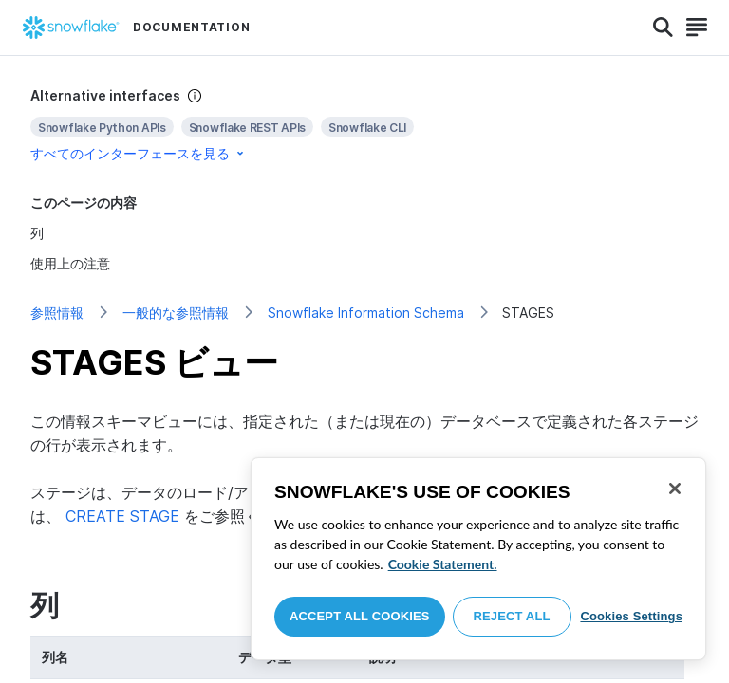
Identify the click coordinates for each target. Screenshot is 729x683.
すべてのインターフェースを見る (138, 153)
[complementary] (364, 124)
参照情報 (57, 313)
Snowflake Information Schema (366, 313)
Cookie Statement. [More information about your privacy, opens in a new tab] (442, 564)
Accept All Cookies (360, 616)
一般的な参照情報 (175, 313)
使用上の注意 (70, 263)
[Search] (663, 27)
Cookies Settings (631, 616)
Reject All (512, 616)
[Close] (675, 488)
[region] (478, 558)
